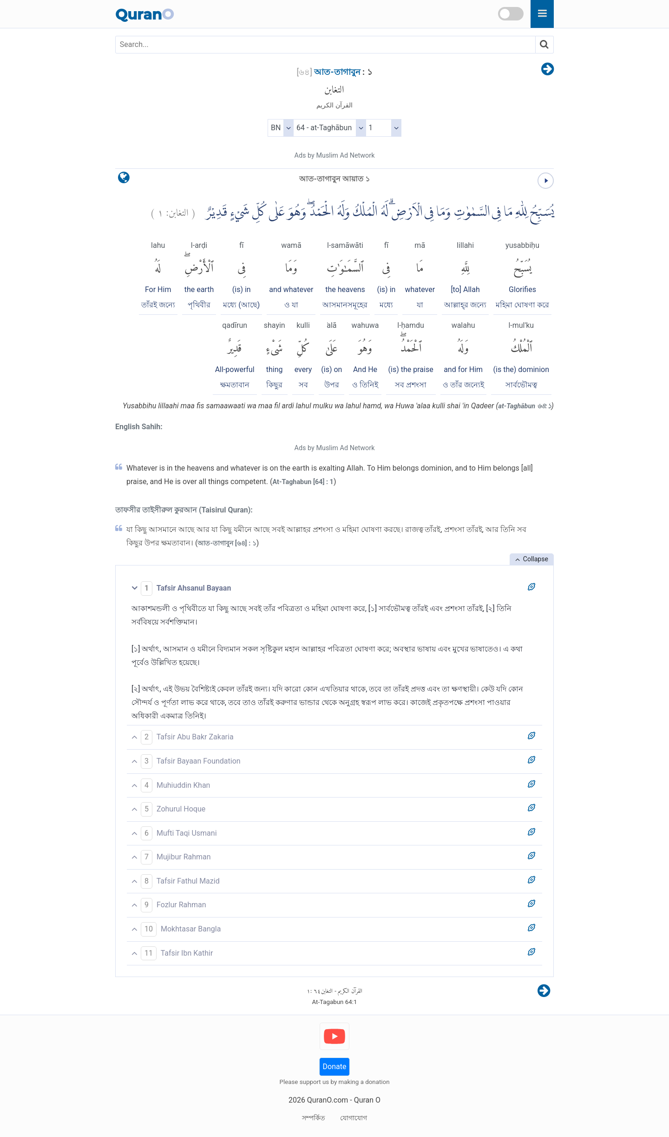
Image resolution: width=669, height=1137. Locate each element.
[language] (123, 180)
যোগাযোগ (353, 1118)
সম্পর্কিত (313, 1118)
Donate (335, 1066)
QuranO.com (327, 1100)
